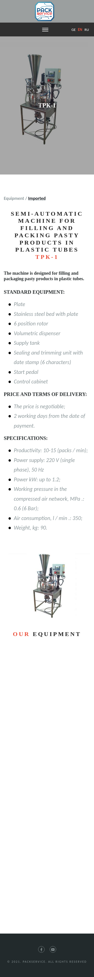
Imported (37, 198)
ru (86, 29)
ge (73, 29)
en (80, 29)
